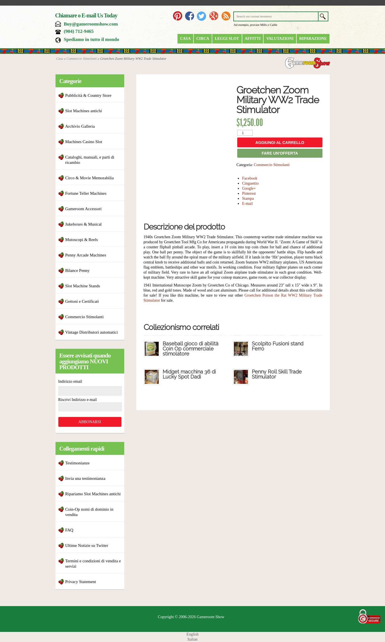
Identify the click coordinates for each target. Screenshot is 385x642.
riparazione (313, 38)
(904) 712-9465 (79, 31)
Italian (193, 639)
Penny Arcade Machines (85, 255)
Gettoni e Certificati (82, 301)
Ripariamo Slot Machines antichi (93, 494)
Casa (185, 38)
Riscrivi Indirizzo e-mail (77, 400)
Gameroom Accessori (83, 209)
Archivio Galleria (80, 126)
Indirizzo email (70, 381)
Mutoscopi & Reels (81, 239)
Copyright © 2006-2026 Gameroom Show (191, 617)
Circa (202, 38)
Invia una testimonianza (85, 478)
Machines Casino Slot (83, 141)
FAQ (69, 530)
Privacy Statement (80, 581)
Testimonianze (77, 463)
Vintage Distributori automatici (91, 332)
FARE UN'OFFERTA (280, 153)
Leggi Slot (227, 38)
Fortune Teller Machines (86, 193)
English (192, 634)
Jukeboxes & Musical (83, 224)
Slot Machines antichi (83, 111)
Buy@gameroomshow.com (91, 24)
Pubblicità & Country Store (88, 95)
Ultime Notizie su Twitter (86, 545)
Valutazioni (280, 38)
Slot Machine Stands (82, 286)
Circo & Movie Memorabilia (89, 178)
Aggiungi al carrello (279, 142)
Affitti (253, 38)
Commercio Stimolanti (81, 59)
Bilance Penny (77, 270)
